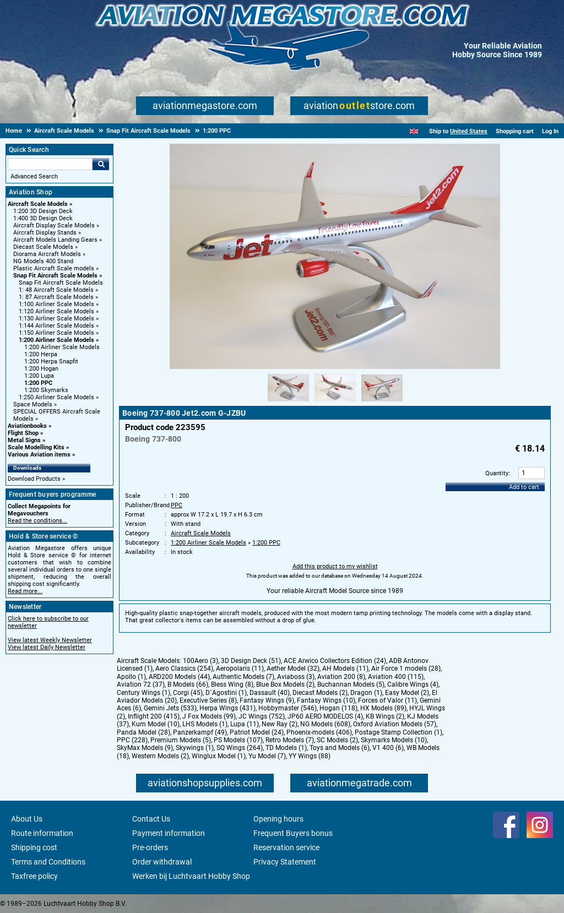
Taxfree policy (34, 876)
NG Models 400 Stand (43, 261)
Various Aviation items (39, 454)
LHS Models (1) (204, 724)
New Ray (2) (279, 724)
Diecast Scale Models (43, 247)
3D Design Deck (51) (251, 661)
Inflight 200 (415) (154, 716)
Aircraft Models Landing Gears (55, 239)
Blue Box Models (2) (285, 684)
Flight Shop (23, 433)
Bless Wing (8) (232, 684)
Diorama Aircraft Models (47, 254)
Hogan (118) (338, 708)
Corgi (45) (188, 693)
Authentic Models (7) (243, 677)
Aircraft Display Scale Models (54, 225)
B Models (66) (187, 684)
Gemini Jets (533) (170, 708)
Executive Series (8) (208, 700)
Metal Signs (24, 440)
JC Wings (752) (261, 716)
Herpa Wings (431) (227, 708)
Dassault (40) (270, 693)
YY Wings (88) (309, 756)
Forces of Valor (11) (387, 700)
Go (101, 164)
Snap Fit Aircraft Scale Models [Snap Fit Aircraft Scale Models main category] (61, 282)
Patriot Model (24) (257, 732)
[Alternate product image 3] (382, 402)
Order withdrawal (162, 861)
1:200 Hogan (41, 368)
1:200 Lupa (39, 375)
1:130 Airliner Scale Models (56, 318)
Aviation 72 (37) (141, 684)
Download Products (34, 478)
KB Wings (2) (385, 716)
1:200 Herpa (40, 354)
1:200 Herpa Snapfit (51, 361)
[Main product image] (335, 367)
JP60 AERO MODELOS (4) (325, 716)
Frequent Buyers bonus (293, 833)
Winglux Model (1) (219, 756)
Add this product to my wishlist (335, 566)
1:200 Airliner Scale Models (56, 340)
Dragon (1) (366, 693)
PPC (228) (132, 740)
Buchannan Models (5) (350, 684)
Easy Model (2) (407, 693)
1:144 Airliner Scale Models (56, 325)
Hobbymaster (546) (287, 708)
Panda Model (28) (143, 732)
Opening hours (278, 818)
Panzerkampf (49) (200, 732)
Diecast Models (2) (320, 693)
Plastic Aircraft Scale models (53, 268)
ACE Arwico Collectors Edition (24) (335, 661)
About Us (26, 818)
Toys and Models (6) (340, 748)
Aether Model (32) (293, 668)
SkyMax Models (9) (145, 748)
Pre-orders (150, 847)
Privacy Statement (284, 861)
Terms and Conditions (48, 861)
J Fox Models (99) (209, 716)
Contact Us (151, 818)
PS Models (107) (238, 740)
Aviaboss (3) (295, 677)
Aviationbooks (27, 426)
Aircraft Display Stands (45, 232)
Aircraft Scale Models (38, 204)
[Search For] (50, 164)
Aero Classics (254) (184, 668)
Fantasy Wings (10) (326, 700)
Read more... (25, 591)
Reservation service (286, 847)
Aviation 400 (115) (396, 677)
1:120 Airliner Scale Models (56, 311)
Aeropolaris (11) (240, 668)
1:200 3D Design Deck (43, 211)
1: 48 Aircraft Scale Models (56, 290)
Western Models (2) (160, 756)
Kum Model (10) (156, 724)
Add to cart (524, 487)
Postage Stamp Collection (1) (398, 732)
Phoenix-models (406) (319, 732)
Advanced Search (34, 176)
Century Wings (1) (143, 693)
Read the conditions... (37, 520)
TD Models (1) (286, 748)
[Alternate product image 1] (288, 402)
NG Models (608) (325, 724)
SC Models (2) (337, 740)
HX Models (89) (383, 708)
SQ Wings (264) (239, 748)
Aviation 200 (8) (341, 677)
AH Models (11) (345, 668)
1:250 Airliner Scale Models (56, 397)
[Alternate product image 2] (335, 402)
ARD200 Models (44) (179, 677)
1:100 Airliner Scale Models (56, 304)
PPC (176, 505)
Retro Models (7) (289, 740)
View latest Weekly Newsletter (50, 640)
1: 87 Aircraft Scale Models (56, 297)
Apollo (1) (131, 677)
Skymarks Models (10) (394, 740)
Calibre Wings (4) (412, 684)
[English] (414, 131)
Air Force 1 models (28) (406, 668)
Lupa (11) (244, 724)
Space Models (32, 404)
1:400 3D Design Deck (43, 218)
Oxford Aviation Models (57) (394, 724)
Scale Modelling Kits (36, 447)
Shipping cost (34, 847)
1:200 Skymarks (46, 390)
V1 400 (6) (388, 748)
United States (468, 131)
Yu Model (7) (267, 756)
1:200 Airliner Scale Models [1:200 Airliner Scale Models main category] (62, 347)
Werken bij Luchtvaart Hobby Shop (191, 876)
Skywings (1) (195, 748)
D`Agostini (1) (226, 693)
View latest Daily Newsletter (46, 647)
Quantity (496, 473)
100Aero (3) (200, 661)
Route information (42, 833)
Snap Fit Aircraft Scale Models (55, 275)
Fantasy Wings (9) (267, 700)
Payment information (168, 833)
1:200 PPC (38, 383)
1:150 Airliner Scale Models (56, 332)
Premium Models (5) (180, 740)
